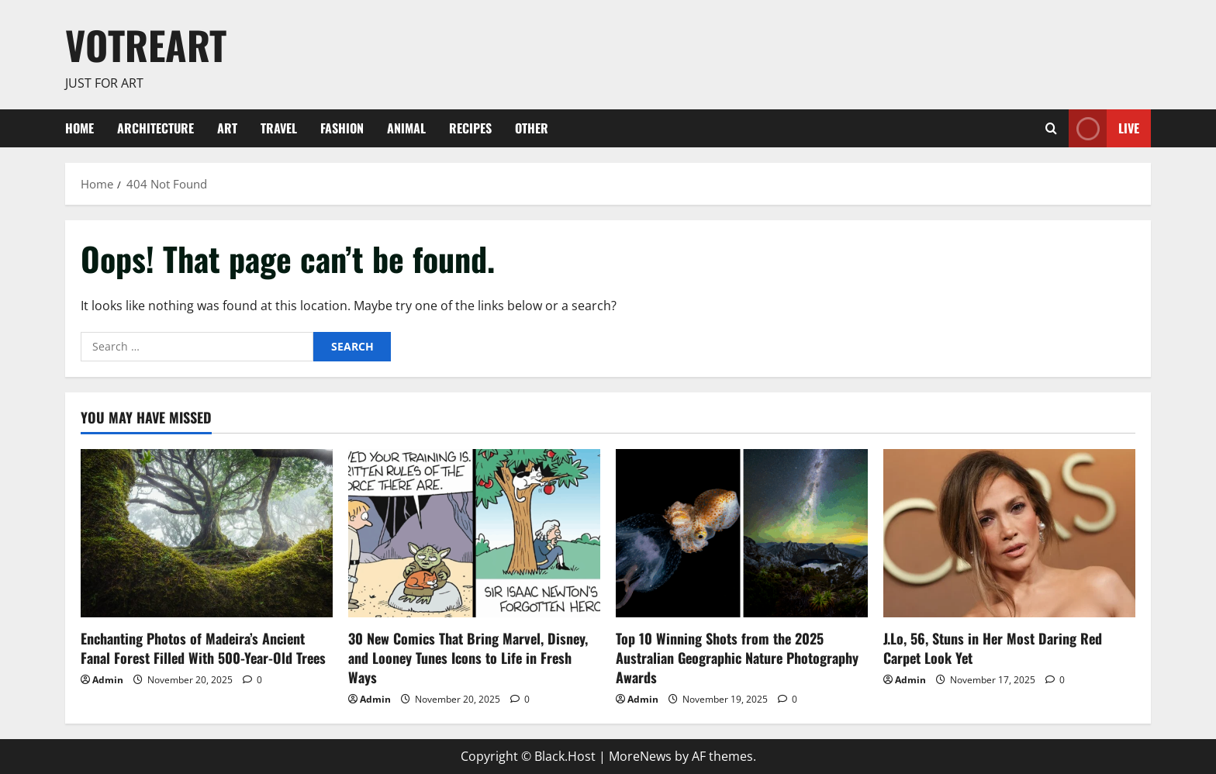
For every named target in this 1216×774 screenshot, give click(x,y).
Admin (107, 679)
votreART (145, 44)
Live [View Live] (1104, 128)
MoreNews (640, 756)
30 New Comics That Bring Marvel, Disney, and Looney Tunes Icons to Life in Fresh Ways (468, 657)
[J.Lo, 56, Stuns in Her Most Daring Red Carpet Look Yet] (1009, 533)
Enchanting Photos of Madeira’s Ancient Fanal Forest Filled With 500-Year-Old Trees (203, 648)
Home (79, 128)
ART (227, 128)
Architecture (155, 128)
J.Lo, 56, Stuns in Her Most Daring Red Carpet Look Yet (992, 648)
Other (531, 128)
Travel (279, 128)
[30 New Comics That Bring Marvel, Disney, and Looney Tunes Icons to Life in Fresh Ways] (474, 533)
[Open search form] (1051, 128)
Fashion (342, 128)
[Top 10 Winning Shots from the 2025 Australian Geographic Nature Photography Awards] (742, 533)
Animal (406, 128)
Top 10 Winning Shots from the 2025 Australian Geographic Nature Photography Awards (737, 657)
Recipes (470, 128)
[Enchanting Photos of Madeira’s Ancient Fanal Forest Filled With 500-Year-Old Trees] (207, 533)
